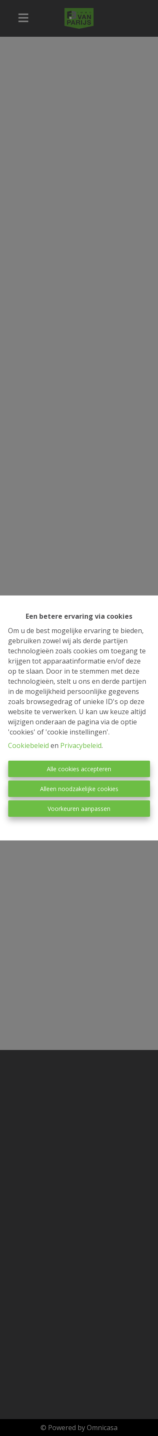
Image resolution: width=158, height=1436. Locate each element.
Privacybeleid (81, 745)
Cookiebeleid (28, 745)
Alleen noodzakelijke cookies (79, 789)
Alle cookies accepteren (79, 769)
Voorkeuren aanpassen (79, 809)
